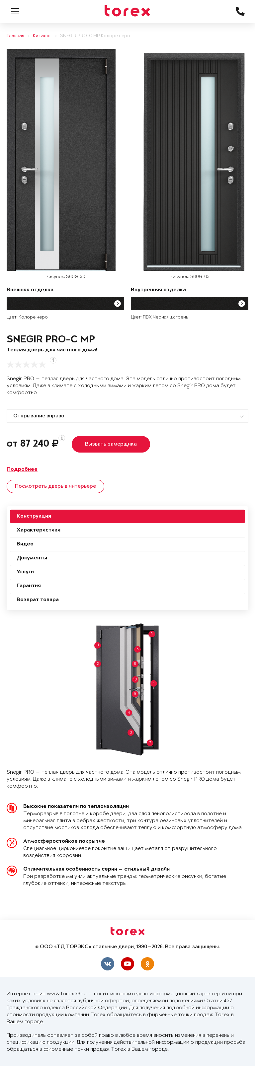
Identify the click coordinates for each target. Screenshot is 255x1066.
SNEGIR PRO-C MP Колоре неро (95, 36)
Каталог (42, 36)
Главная (15, 36)
